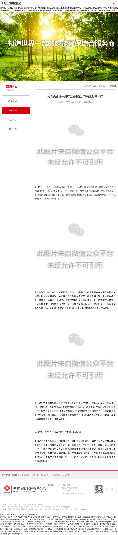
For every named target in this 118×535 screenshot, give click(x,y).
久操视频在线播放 (90, 524)
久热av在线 (44, 522)
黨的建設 (44, 476)
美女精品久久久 (72, 529)
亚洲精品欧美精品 (102, 531)
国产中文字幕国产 (46, 524)
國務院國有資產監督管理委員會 (73, 494)
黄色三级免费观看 (100, 522)
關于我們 (6, 476)
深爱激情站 (114, 531)
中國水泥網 (66, 486)
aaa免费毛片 (74, 526)
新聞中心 (102, 86)
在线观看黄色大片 (14, 531)
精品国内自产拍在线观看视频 (91, 526)
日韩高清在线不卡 (69, 522)
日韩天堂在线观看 (35, 526)
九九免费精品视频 (49, 526)
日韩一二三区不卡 (60, 524)
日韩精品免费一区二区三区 (13, 529)
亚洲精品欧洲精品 (85, 529)
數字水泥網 (66, 492)
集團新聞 (112, 86)
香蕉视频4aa (98, 529)
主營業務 (25, 476)
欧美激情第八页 (63, 526)
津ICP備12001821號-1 (79, 510)
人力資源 (66, 476)
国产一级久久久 (19, 522)
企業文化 (35, 476)
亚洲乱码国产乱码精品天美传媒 (14, 524)
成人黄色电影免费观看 (30, 531)
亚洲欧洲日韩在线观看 (65, 531)
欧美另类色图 (6, 534)
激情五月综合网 (33, 524)
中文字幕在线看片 (105, 524)
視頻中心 (12, 119)
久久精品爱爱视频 (32, 522)
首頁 (95, 86)
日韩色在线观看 (59, 529)
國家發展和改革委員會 (70, 489)
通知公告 (12, 128)
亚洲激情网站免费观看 (85, 522)
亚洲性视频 (16, 534)
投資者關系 (55, 476)
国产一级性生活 (47, 529)
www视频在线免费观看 (47, 531)
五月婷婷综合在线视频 (32, 529)
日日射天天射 (109, 529)
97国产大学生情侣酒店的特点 (17, 526)
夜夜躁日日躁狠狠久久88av (85, 531)
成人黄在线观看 (55, 522)
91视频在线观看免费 (75, 524)
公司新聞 (12, 101)
